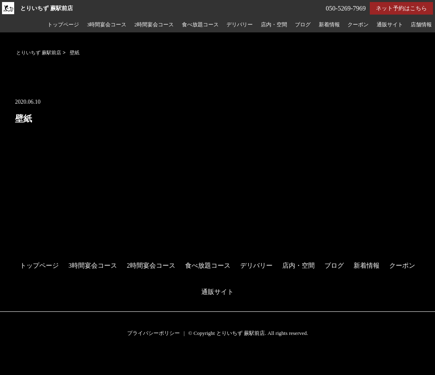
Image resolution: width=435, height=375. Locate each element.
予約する (14, 359)
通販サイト (390, 25)
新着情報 (329, 25)
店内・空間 (274, 25)
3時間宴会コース (106, 25)
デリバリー (239, 25)
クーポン (358, 25)
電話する (13, 370)
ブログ (303, 25)
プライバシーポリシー (153, 333)
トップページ (63, 25)
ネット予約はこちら (401, 8)
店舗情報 (421, 25)
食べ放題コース (200, 25)
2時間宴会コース (154, 25)
